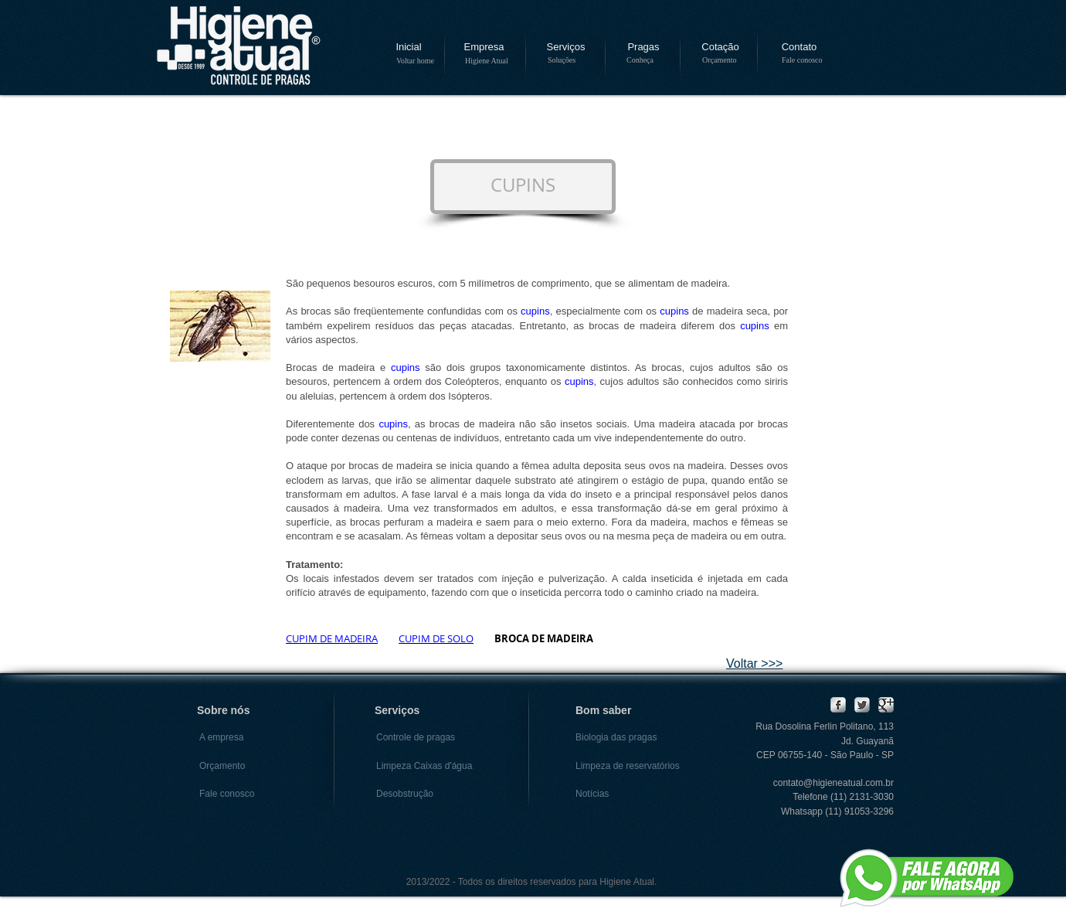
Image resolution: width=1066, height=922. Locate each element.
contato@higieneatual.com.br (833, 782)
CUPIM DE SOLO (436, 638)
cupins (535, 311)
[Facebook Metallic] (838, 705)
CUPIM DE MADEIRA (332, 638)
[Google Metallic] (886, 705)
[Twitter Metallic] (862, 705)
